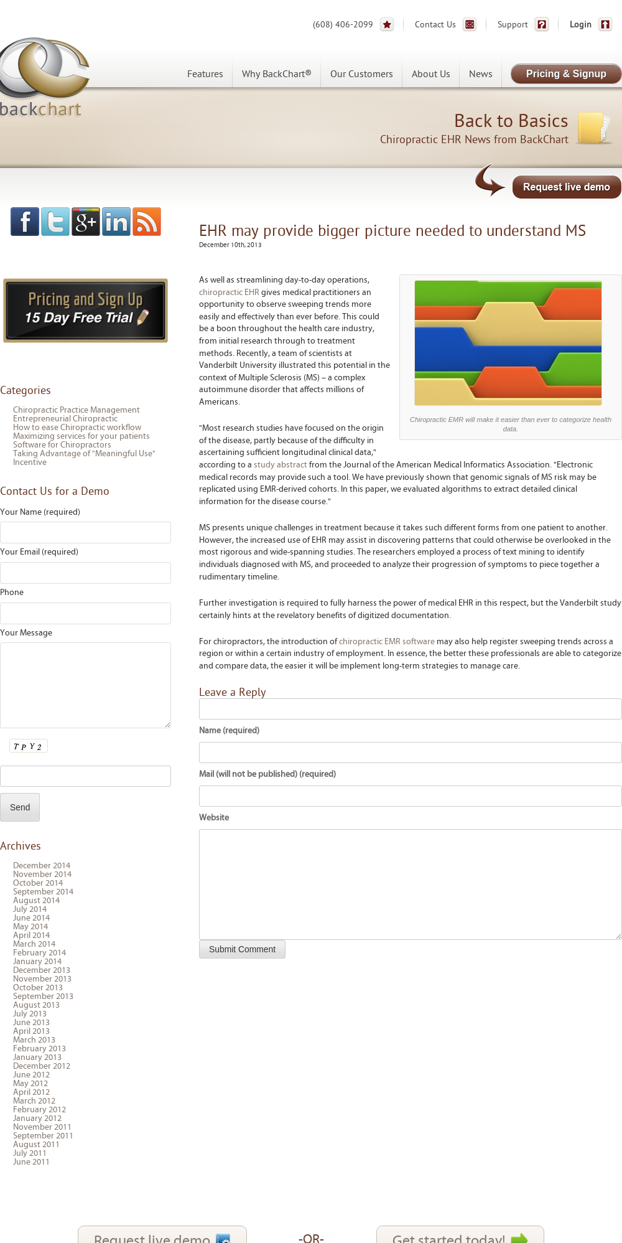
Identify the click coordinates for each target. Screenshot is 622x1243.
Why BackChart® (277, 74)
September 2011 (43, 1136)
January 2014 (37, 961)
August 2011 (36, 1144)
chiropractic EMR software (387, 642)
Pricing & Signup (566, 73)
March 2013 (34, 1040)
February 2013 (39, 1048)
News (481, 74)
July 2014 (30, 909)
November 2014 (42, 874)
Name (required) (229, 731)
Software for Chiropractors (62, 445)
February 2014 (39, 953)
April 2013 (31, 1031)
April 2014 (31, 935)
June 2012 (31, 1075)
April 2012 (31, 1092)
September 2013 (43, 996)
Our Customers (361, 74)
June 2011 (31, 1162)
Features (205, 74)
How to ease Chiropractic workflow (77, 427)
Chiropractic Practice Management (76, 410)
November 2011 (42, 1127)
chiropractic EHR (229, 293)
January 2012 (37, 1118)
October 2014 (38, 883)
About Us (431, 74)
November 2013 (42, 979)
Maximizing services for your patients (81, 436)
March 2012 (34, 1101)
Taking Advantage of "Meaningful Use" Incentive (84, 458)
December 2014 (41, 865)
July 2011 (30, 1153)
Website (214, 818)
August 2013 (36, 1005)
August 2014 (36, 900)
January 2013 (37, 1057)
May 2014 (30, 926)
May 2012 (30, 1083)
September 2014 (43, 892)
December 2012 (41, 1066)
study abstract (280, 465)
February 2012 (39, 1109)
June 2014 (31, 918)
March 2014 (34, 944)
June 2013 (31, 1022)
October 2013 (38, 987)
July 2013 (30, 1014)
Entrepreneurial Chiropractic (65, 419)
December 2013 (41, 970)
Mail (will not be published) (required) (267, 774)
